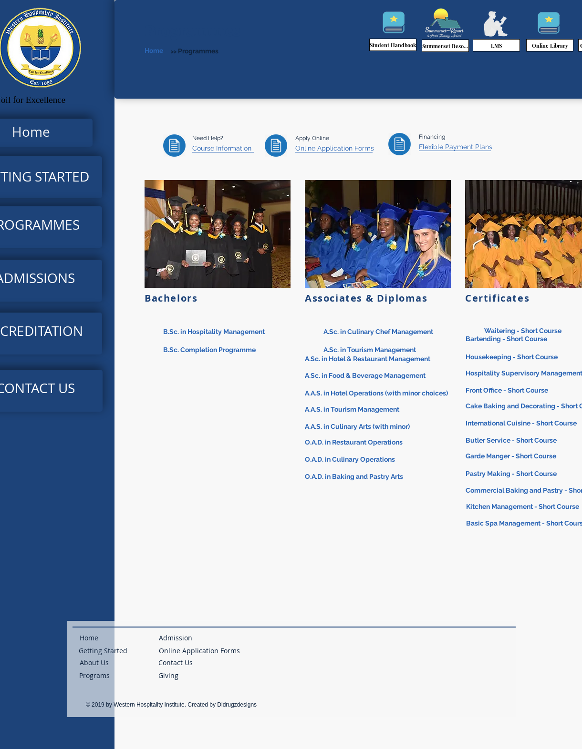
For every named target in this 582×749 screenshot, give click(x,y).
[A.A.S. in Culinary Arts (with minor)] (358, 427)
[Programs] (94, 675)
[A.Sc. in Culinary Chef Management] (402, 332)
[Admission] (175, 638)
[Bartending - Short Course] (507, 339)
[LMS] (496, 45)
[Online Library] (549, 45)
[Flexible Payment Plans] (455, 147)
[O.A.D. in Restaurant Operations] (355, 443)
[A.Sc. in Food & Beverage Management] (392, 375)
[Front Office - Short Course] (508, 390)
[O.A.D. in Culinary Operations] (350, 460)
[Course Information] (223, 148)
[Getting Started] (103, 651)
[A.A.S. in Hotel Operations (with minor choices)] (378, 393)
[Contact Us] (175, 662)
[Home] (168, 51)
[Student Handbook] (392, 45)
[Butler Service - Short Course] (512, 441)
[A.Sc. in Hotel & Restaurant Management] (392, 359)
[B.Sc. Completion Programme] (236, 350)
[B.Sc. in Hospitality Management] (236, 332)
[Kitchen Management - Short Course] (524, 507)
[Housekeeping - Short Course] (512, 357)
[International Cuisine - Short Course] (522, 424)
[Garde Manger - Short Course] (512, 456)
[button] (168, 675)
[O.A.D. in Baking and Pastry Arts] (354, 477)
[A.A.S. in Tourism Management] (353, 410)
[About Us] (94, 662)
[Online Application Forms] (334, 148)
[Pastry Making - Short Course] (512, 474)
